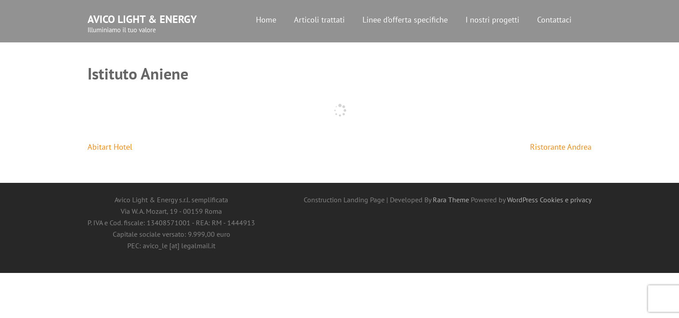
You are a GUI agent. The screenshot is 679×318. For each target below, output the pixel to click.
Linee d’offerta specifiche (405, 20)
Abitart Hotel (110, 147)
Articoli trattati (319, 20)
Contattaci (554, 20)
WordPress (522, 199)
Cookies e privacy (565, 199)
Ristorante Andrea (560, 147)
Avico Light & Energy (142, 19)
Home (266, 20)
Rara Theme (452, 199)
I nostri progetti (492, 20)
